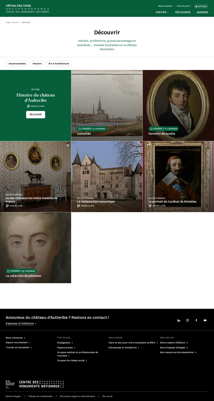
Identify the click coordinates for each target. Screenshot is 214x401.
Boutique (201, 6)
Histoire (37, 63)
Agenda (202, 12)
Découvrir (182, 12)
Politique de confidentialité (40, 396)
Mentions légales (13, 396)
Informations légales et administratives (77, 396)
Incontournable (17, 63)
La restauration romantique (95, 202)
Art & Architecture (58, 63)
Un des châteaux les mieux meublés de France (31, 200)
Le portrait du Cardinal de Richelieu (172, 202)
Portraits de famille (161, 134)
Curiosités (84, 134)
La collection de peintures (23, 276)
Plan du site (107, 396)
